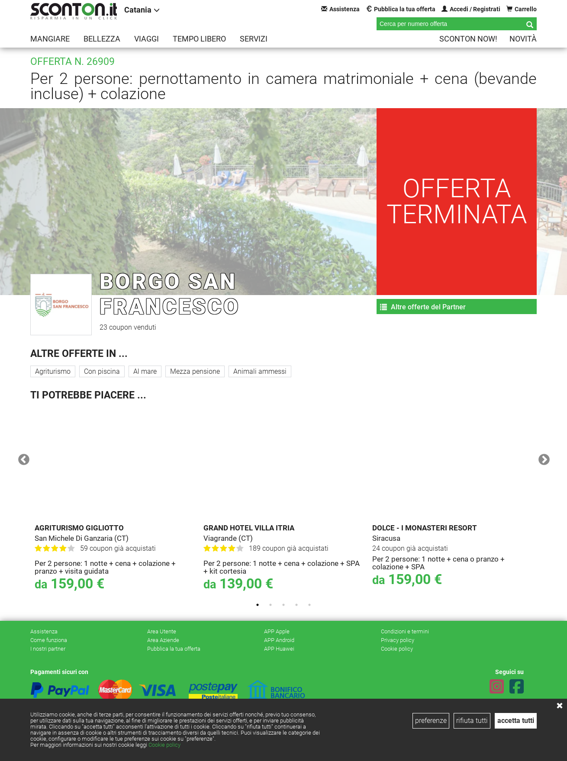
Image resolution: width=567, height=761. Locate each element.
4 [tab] (296, 604)
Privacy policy (397, 640)
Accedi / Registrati (470, 9)
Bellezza (102, 38)
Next (542, 457)
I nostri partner (47, 648)
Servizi (253, 38)
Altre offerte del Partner (423, 307)
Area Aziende (163, 640)
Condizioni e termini (405, 631)
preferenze (431, 720)
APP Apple (277, 631)
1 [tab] (257, 604)
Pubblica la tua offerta (400, 9)
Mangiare (50, 38)
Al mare (145, 371)
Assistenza (340, 9)
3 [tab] (283, 604)
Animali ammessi (260, 371)
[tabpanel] (115, 501)
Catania (142, 9)
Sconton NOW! (468, 38)
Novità (523, 38)
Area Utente (161, 631)
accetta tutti (515, 720)
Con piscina (102, 371)
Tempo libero (199, 38)
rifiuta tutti (472, 720)
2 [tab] (270, 604)
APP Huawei (279, 648)
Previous (21, 457)
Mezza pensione (195, 371)
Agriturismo (53, 371)
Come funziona (48, 640)
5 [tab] (309, 604)
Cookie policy (164, 745)
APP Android (279, 640)
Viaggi (146, 38)
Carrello (521, 9)
